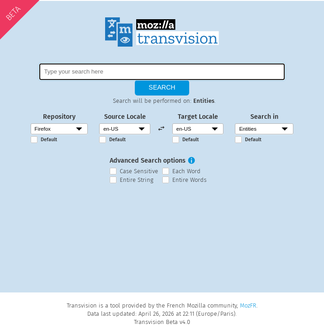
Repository (59, 117)
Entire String (137, 179)
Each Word (186, 171)
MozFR (248, 305)
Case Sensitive (139, 171)
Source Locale (125, 117)
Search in (264, 117)
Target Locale (198, 117)
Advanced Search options (148, 160)
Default (49, 140)
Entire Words (189, 179)
